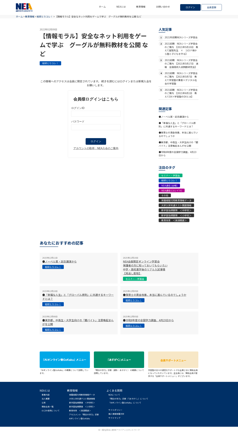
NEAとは (121, 6)
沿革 (44, 402)
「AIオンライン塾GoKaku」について (124, 402)
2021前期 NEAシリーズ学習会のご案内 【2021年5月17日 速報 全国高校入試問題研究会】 (181, 63)
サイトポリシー (115, 409)
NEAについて (114, 394)
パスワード (77, 121)
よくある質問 (114, 390)
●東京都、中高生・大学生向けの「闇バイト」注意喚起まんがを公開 (178, 144)
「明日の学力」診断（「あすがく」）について (128, 398)
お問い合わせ (163, 6)
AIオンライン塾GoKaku (79, 418)
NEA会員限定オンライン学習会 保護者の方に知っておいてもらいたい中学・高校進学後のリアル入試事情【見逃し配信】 (145, 267)
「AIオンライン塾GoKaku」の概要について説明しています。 (65, 370)
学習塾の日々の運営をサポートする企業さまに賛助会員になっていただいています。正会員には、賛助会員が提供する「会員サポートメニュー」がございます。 (173, 371)
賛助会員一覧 (48, 406)
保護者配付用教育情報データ (176, 200)
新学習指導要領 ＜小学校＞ (176, 215)
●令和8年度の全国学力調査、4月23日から (148, 320)
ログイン (190, 7)
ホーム (102, 6)
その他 (164, 195)
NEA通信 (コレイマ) (171, 190)
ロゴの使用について (51, 410)
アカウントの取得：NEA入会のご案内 (96, 148)
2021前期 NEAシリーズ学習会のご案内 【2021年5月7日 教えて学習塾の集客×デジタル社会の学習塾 (181, 78)
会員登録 (211, 7)
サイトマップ (114, 417)
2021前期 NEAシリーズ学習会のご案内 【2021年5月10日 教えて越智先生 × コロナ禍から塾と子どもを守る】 (181, 48)
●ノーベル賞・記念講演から (174, 116)
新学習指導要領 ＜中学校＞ (176, 210)
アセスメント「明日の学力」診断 (84, 414)
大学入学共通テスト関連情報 (176, 205)
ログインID (77, 108)
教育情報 (140, 6)
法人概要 (46, 398)
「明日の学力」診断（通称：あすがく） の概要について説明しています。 (119, 370)
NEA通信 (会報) (169, 185)
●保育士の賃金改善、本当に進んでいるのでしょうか (154, 295)
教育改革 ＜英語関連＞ (174, 220)
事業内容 (46, 394)
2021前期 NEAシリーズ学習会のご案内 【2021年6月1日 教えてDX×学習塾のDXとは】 (181, 93)
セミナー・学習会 (170, 175)
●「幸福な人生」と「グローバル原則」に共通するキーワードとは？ (177, 124)
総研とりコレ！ (50, 63)
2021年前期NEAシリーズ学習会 (181, 37)
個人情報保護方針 (116, 413)
